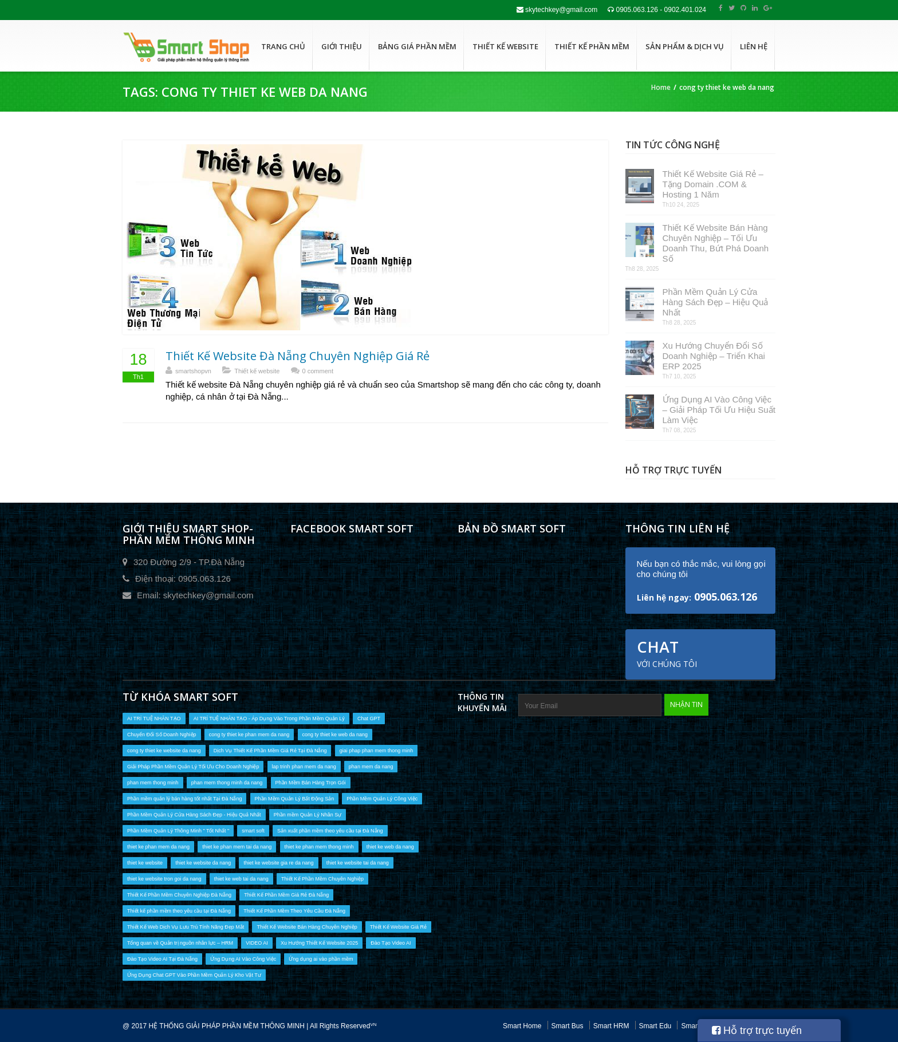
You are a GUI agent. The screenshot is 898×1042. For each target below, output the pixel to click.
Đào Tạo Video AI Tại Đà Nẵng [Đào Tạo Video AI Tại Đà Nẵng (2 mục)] (162, 959)
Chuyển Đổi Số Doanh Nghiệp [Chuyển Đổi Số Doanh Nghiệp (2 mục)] (161, 734)
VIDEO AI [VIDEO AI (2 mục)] (257, 943)
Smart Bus (568, 1026)
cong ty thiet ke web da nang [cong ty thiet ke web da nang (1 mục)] (335, 734)
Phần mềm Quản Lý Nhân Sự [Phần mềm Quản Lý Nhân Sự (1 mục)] (308, 815)
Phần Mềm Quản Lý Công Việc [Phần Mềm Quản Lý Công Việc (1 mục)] (382, 799)
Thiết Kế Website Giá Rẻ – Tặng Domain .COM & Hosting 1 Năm (713, 184)
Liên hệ (753, 46)
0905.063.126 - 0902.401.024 (657, 10)
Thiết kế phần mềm (591, 46)
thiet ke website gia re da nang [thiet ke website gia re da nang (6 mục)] (278, 863)
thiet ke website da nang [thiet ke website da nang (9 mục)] (203, 863)
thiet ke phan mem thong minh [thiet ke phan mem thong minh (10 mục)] (319, 847)
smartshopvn (193, 371)
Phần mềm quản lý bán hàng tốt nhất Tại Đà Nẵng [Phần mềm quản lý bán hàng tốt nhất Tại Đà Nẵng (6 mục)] (184, 799)
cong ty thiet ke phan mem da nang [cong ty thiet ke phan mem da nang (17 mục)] (249, 734)
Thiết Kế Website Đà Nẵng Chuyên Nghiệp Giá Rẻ (298, 356)
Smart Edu (655, 1026)
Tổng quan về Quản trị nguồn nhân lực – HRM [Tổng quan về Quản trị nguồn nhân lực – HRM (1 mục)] (180, 943)
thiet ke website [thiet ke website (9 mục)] (145, 863)
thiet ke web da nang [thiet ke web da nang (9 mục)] (390, 847)
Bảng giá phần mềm (417, 46)
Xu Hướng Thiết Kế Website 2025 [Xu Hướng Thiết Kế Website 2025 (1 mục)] (319, 943)
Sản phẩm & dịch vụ (684, 46)
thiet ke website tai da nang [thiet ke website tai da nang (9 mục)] (357, 863)
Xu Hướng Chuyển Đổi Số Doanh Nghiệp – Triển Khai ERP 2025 (714, 356)
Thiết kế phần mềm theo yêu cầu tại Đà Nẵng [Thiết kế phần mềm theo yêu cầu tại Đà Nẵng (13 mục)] (179, 911)
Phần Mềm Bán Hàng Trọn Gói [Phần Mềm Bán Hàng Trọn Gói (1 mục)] (310, 783)
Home (661, 87)
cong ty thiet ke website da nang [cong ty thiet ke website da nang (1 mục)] (164, 750)
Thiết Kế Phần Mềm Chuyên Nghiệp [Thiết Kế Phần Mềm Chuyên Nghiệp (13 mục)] (322, 879)
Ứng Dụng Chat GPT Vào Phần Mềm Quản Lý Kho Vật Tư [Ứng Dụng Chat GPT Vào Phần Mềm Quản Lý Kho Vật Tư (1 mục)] (194, 975)
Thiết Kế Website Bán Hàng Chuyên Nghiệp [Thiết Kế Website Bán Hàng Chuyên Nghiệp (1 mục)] (307, 927)
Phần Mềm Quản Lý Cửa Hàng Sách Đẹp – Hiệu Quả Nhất (716, 302)
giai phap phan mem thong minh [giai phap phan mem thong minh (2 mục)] (376, 750)
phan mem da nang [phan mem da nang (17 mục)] (371, 766)
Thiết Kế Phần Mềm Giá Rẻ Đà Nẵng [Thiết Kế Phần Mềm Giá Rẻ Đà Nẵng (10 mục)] (286, 895)
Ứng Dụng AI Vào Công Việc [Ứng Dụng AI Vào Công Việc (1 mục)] (243, 959)
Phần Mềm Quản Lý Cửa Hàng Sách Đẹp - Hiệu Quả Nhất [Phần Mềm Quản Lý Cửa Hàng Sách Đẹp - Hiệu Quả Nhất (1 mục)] (194, 815)
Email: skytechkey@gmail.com (195, 595)
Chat (667, 652)
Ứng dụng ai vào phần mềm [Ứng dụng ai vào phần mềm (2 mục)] (321, 959)
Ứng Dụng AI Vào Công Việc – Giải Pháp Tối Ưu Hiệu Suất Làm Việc (719, 409)
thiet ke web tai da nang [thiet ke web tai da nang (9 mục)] (241, 879)
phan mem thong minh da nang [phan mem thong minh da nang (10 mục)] (227, 783)
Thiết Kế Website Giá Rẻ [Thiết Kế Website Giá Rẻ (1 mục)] (398, 927)
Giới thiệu (341, 46)
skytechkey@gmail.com (557, 10)
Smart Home (522, 1026)
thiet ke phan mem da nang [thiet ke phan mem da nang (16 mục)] (158, 847)
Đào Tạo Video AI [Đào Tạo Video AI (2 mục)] (391, 943)
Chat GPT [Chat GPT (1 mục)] (368, 718)
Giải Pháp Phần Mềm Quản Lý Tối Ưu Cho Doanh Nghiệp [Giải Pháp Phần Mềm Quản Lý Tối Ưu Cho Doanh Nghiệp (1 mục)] (193, 766)
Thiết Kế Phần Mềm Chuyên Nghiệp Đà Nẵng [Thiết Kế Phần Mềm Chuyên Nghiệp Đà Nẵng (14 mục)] (179, 895)
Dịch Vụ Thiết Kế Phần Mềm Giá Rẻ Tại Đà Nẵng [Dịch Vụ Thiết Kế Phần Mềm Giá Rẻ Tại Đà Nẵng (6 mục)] (270, 750)
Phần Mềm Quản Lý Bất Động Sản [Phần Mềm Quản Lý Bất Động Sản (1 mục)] (294, 799)
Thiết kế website (505, 46)
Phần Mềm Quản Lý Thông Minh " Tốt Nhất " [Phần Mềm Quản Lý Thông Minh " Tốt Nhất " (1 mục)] (178, 831)
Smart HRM (611, 1026)
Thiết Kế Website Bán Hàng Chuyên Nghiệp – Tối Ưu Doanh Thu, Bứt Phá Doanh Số (716, 243)
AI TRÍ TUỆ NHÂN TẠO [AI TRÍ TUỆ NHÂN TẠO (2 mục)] (154, 718)
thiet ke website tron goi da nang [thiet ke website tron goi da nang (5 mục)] (164, 879)
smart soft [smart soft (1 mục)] (253, 831)
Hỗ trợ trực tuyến (757, 1030)
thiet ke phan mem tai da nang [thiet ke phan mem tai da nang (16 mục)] (236, 847)
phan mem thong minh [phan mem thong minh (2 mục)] (153, 783)
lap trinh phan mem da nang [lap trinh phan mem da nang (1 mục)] (304, 766)
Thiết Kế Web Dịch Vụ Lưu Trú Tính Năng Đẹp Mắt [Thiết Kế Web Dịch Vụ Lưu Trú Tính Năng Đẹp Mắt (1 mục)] (185, 927)
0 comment (317, 371)
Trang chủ (283, 46)
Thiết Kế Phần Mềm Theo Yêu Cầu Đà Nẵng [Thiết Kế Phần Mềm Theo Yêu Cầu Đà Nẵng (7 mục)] (294, 911)
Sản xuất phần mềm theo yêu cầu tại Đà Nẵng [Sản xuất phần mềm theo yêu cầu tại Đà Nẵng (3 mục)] (330, 831)
